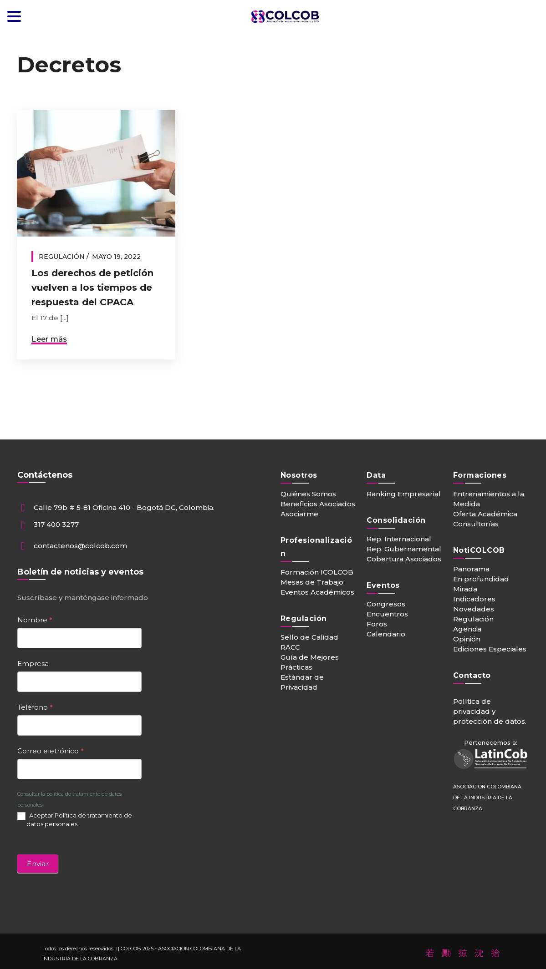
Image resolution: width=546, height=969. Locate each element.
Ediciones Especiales (489, 649)
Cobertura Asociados (404, 559)
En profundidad (481, 579)
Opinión (466, 639)
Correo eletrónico (50, 751)
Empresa (33, 663)
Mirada (465, 589)
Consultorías (476, 524)
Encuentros (387, 614)
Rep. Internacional (399, 539)
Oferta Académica (485, 514)
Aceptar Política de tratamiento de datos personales (74, 820)
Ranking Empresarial (404, 494)
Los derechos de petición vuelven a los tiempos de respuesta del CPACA (92, 287)
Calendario (386, 634)
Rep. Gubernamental (404, 549)
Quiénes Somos (308, 494)
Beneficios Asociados (318, 504)
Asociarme (299, 514)
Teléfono (35, 707)
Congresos (386, 604)
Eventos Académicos (317, 592)
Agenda (467, 629)
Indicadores (474, 599)
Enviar (38, 863)
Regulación (62, 256)
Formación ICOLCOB (317, 572)
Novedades (473, 609)
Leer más (49, 339)
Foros (377, 624)
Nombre (34, 620)
